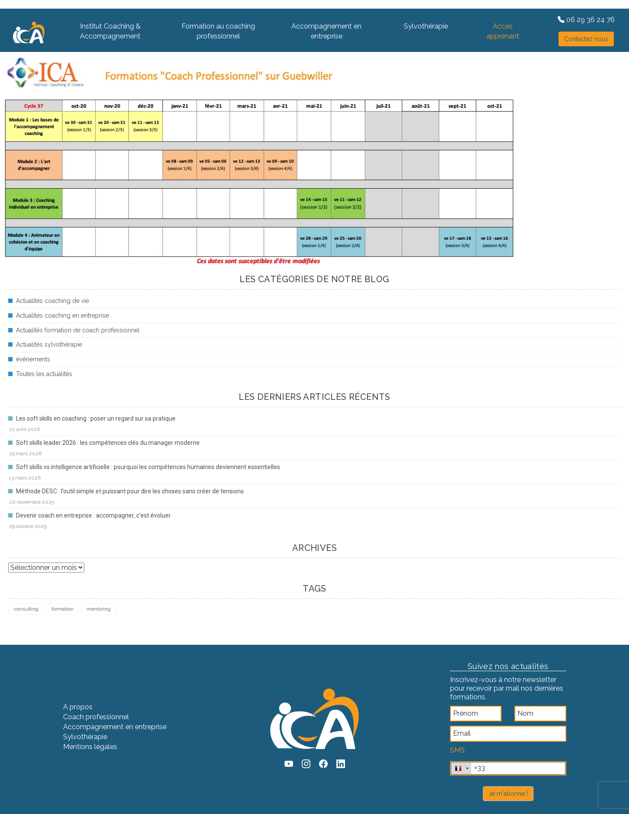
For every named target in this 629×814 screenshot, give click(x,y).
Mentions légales (90, 747)
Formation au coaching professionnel (218, 31)
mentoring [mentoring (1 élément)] (98, 609)
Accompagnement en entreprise (326, 31)
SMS (457, 750)
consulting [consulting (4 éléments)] (26, 609)
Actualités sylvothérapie (49, 344)
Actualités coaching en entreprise (62, 315)
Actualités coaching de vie (52, 300)
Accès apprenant (502, 31)
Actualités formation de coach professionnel (78, 330)
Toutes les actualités (44, 373)
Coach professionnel (96, 717)
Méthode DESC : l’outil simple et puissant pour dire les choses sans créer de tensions (130, 491)
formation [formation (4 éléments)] (62, 609)
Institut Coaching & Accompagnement (110, 31)
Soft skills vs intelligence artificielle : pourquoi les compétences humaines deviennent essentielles (148, 466)
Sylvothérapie (426, 26)
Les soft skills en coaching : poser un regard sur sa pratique (96, 418)
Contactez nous (586, 38)
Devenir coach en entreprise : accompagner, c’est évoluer (93, 515)
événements (33, 359)
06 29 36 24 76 (586, 20)
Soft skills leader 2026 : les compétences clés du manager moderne (108, 442)
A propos (78, 707)
